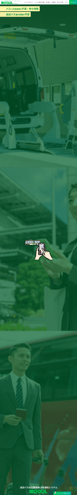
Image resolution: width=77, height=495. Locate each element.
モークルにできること (28, 2)
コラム (66, 2)
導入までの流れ (60, 2)
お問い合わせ (73, 2)
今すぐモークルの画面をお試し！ (62, 493)
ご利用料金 (53, 2)
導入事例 (48, 2)
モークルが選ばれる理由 (40, 2)
